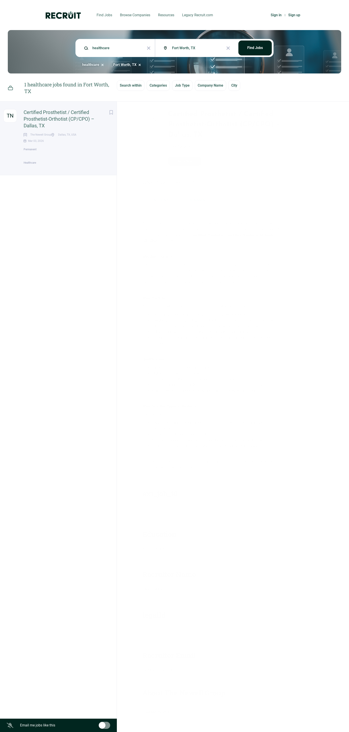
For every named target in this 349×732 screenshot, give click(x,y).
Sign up (294, 15)
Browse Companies (135, 15)
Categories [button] (158, 85)
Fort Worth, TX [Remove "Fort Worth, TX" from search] (124, 65)
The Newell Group (187, 146)
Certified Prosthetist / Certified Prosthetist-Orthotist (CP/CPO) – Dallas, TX (59, 119)
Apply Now (184, 161)
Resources (166, 15)
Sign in (276, 15)
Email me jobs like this (37, 725)
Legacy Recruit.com (197, 15)
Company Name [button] (210, 85)
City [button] (234, 85)
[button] (289, 162)
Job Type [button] (182, 85)
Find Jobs (104, 15)
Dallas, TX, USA (154, 182)
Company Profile (155, 712)
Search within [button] (131, 85)
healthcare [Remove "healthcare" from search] (90, 65)
